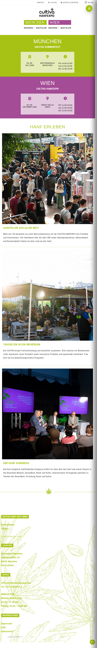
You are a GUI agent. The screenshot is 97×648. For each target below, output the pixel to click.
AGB (3, 627)
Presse (4, 528)
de (89, 2)
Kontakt (40, 2)
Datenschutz (7, 631)
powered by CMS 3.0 (15, 637)
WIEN (55, 22)
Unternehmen (8, 524)
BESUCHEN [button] (28, 28)
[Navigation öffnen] (89, 8)
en (92, 2)
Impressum (6, 623)
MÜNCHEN (47, 41)
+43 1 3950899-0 (13, 586)
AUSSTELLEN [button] (41, 28)
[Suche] (52, 2)
